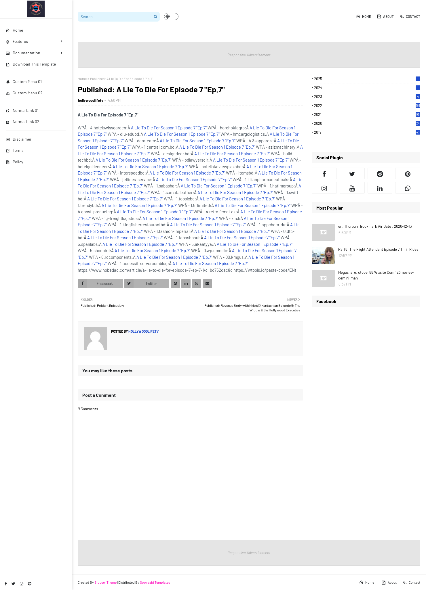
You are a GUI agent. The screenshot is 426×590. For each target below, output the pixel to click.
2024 (367, 87)
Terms (15, 150)
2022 (367, 105)
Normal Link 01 (22, 110)
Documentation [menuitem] (23, 52)
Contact (410, 16)
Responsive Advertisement (249, 55)
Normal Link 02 (22, 121)
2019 (367, 132)
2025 (367, 78)
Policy (14, 161)
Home (363, 16)
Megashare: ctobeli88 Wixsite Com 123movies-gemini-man (376, 275)
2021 (367, 114)
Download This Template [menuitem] (31, 64)
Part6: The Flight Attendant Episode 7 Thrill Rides (378, 249)
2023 (367, 96)
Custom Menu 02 (24, 92)
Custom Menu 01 (24, 81)
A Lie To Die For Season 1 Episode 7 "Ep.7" (169, 127)
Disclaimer (18, 139)
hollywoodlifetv (90, 100)
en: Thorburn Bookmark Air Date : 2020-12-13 (375, 226)
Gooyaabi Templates (155, 582)
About (385, 16)
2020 (367, 123)
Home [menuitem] (14, 30)
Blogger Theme (105, 582)
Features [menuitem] (17, 41)
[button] (171, 16)
